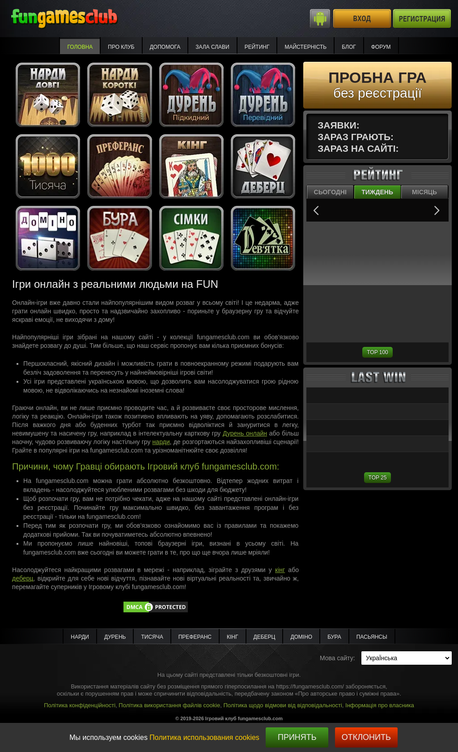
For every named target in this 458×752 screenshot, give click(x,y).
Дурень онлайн (245, 433)
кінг (280, 569)
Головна (80, 47)
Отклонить (366, 737)
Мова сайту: (337, 658)
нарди (161, 441)
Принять (297, 737)
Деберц (265, 637)
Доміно (301, 637)
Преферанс (195, 637)
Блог (349, 47)
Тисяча (152, 637)
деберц (22, 578)
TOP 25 (378, 477)
